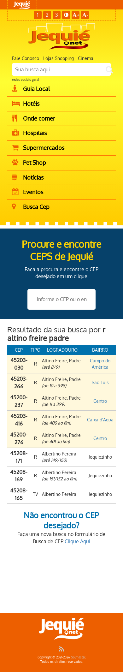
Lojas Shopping (58, 58)
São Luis (100, 382)
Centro (100, 401)
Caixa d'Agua (100, 419)
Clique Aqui (77, 541)
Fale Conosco (25, 58)
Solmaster (78, 657)
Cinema (85, 58)
